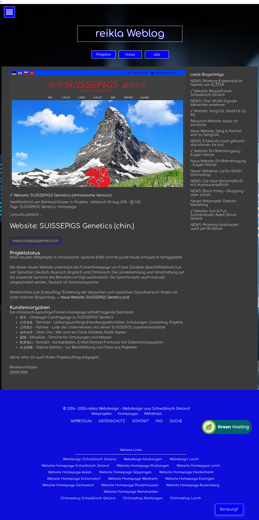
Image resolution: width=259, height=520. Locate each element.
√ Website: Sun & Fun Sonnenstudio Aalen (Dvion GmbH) (213, 214)
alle (157, 54)
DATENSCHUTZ (112, 421)
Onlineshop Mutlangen (143, 498)
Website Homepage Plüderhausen (130, 485)
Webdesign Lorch (184, 459)
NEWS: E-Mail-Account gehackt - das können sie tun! (218, 143)
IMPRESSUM (81, 421)
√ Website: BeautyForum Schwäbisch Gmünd (211, 93)
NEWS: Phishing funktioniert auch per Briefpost (214, 226)
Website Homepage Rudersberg (192, 485)
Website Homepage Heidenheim (186, 472)
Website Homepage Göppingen (125, 472)
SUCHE (176, 421)
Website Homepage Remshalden (131, 492)
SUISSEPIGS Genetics (38, 207)
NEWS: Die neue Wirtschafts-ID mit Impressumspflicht (216, 183)
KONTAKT (140, 421)
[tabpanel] (126, 415)
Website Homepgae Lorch (198, 466)
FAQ (159, 421)
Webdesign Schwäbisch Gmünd (89, 459)
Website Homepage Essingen (189, 478)
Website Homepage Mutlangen (143, 466)
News (130, 54)
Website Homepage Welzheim (133, 478)
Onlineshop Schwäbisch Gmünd (88, 498)
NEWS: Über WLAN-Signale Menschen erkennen (213, 103)
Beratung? (229, 509)
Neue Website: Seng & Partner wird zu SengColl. (215, 133)
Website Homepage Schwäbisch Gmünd (75, 466)
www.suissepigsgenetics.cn (35, 240)
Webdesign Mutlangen (143, 459)
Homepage (66, 207)
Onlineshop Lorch (185, 498)
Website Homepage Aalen (70, 472)
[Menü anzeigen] (9, 12)
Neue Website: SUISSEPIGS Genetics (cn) (95, 297)
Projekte (103, 54)
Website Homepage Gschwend (68, 485)
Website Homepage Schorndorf (74, 478)
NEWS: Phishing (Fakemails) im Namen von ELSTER (216, 83)
